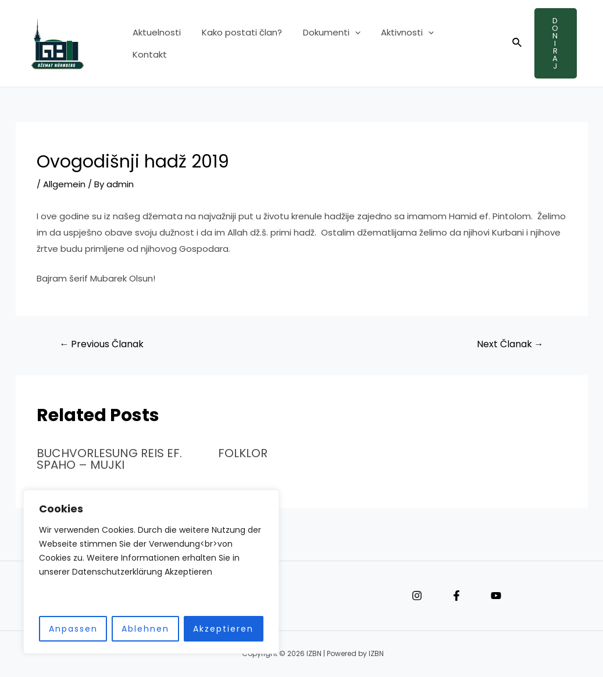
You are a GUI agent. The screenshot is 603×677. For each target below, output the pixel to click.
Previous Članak (101, 344)
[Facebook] (456, 595)
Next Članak (510, 344)
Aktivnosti (395, 43)
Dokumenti (323, 43)
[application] (346, 43)
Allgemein (64, 184)
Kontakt (457, 43)
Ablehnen (145, 629)
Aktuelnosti (155, 43)
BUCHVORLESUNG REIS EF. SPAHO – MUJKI (109, 459)
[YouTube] (496, 595)
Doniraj (553, 43)
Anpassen (73, 629)
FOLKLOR (242, 453)
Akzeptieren (223, 629)
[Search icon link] (511, 43)
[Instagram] (417, 595)
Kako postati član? (237, 43)
